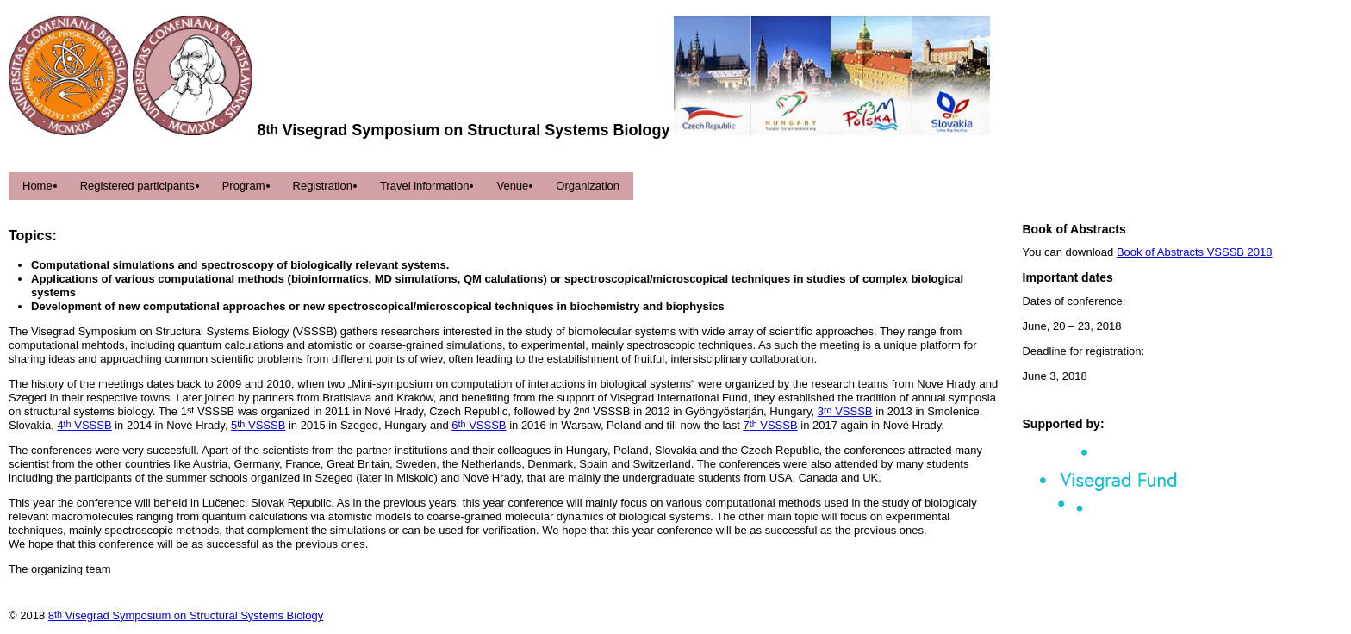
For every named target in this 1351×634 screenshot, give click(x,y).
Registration (322, 185)
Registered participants (137, 185)
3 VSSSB (845, 411)
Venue (512, 185)
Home (37, 185)
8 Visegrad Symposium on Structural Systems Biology (186, 615)
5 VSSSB (258, 425)
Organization (587, 185)
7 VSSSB (770, 425)
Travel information (425, 185)
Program (243, 185)
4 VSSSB (84, 425)
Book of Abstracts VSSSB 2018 (1195, 252)
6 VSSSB (478, 425)
